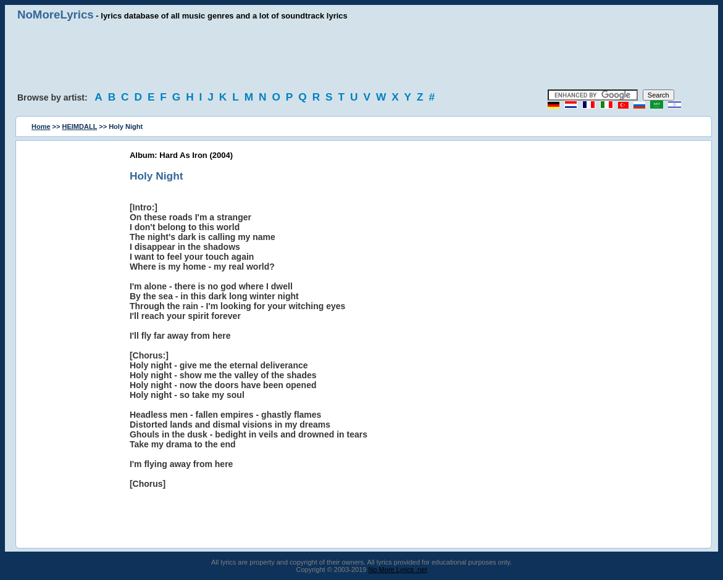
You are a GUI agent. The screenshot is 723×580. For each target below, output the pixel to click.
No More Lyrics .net (398, 569)
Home (41, 126)
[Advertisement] (362, 55)
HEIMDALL (80, 126)
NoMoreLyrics (55, 14)
